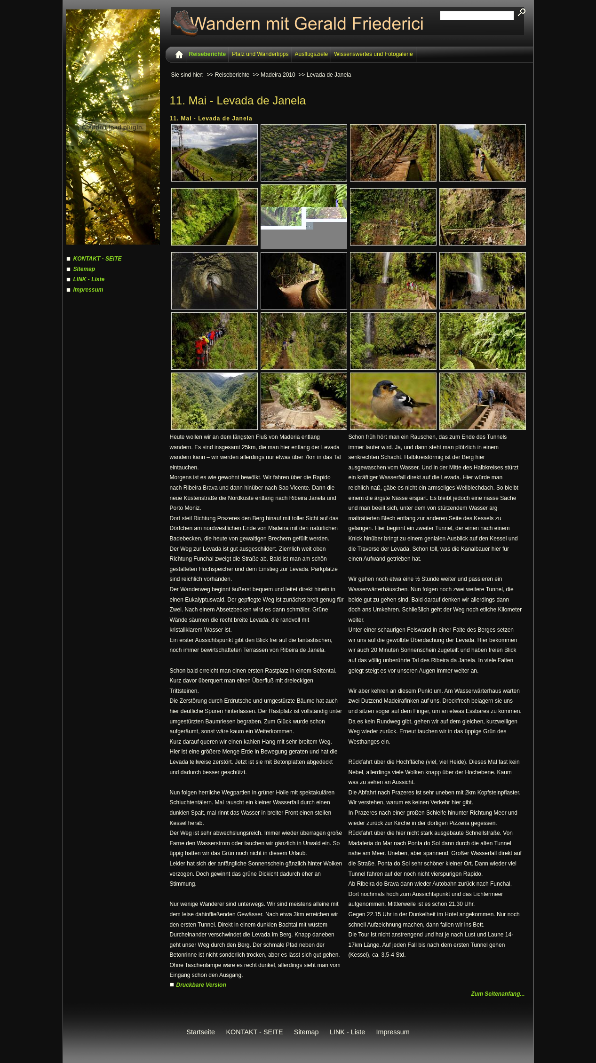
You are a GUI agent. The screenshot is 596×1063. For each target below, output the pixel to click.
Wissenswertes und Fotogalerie (373, 54)
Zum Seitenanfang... (497, 994)
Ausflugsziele (311, 54)
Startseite (200, 1032)
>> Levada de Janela (324, 74)
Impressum (88, 289)
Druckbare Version (201, 985)
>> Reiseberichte (228, 74)
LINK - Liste (89, 279)
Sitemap (84, 269)
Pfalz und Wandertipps (260, 54)
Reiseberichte (207, 54)
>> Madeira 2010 (274, 74)
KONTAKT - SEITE (97, 258)
